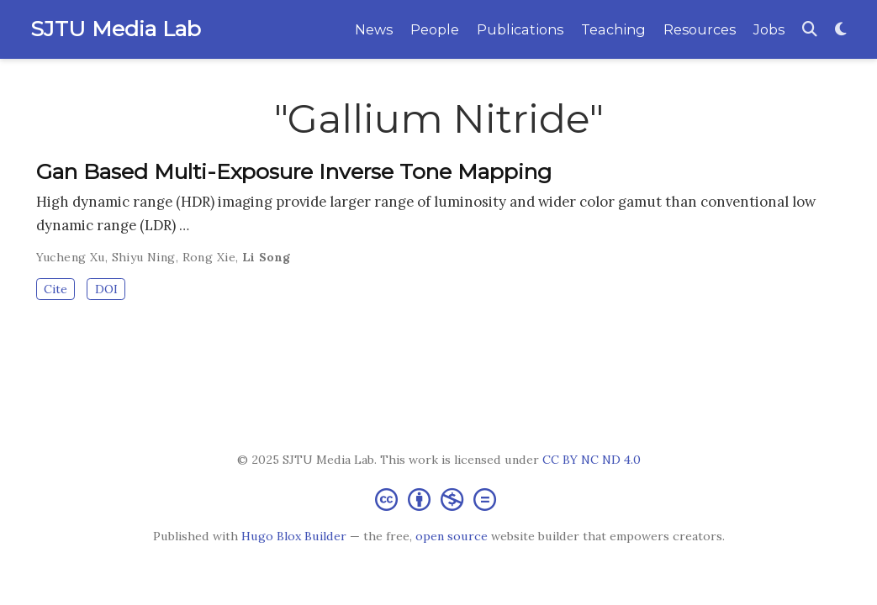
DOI (106, 289)
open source (451, 536)
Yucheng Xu (70, 257)
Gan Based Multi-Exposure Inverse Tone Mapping (294, 171)
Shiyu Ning (144, 257)
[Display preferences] (841, 29)
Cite (55, 289)
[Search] (809, 29)
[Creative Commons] (439, 498)
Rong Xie (208, 257)
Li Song (266, 257)
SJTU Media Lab (115, 28)
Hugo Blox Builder (293, 536)
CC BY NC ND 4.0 (591, 459)
